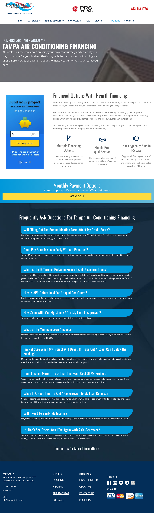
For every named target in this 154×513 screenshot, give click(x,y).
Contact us (86, 493)
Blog (88, 20)
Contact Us (130, 20)
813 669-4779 (8, 490)
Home (20, 20)
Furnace (58, 500)
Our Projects (74, 20)
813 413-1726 (139, 8)
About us (85, 486)
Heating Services (54, 20)
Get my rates (77, 196)
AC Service (34, 20)
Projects (85, 500)
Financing (115, 20)
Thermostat (61, 493)
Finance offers (89, 480)
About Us (100, 20)
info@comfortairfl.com (13, 500)
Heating (58, 486)
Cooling (58, 480)
